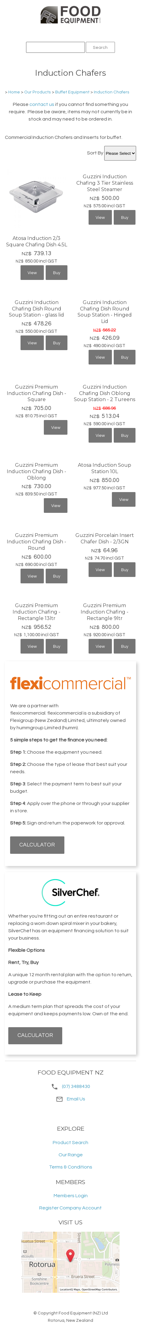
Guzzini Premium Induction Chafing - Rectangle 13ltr (36, 612)
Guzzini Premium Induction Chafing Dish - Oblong (36, 471)
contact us (41, 104)
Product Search (70, 1142)
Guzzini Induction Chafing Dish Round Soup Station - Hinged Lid (105, 311)
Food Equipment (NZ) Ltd (83, 1313)
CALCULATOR (37, 845)
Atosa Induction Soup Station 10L (104, 468)
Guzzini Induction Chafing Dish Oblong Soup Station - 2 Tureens (104, 393)
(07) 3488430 (76, 1086)
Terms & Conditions (70, 1167)
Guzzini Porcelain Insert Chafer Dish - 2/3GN (104, 538)
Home (14, 92)
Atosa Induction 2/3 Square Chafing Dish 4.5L (36, 241)
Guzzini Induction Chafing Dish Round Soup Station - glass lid (36, 308)
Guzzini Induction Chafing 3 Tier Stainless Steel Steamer (104, 183)
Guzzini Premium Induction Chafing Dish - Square (36, 393)
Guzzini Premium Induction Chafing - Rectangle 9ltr (104, 612)
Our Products (37, 92)
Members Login (71, 1195)
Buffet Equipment (72, 92)
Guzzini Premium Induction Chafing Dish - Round (36, 541)
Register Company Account (70, 1207)
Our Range (71, 1154)
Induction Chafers (111, 92)
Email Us (70, 1098)
